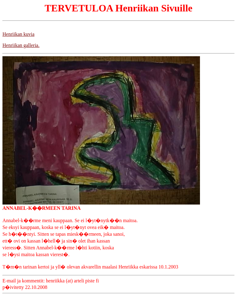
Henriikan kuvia (18, 34)
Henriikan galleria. (21, 45)
